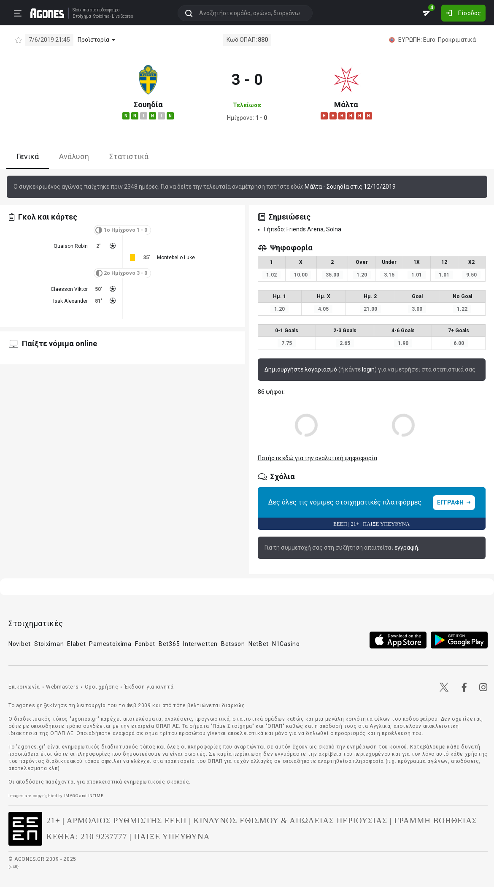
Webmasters (62, 687)
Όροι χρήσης (102, 687)
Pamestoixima (110, 643)
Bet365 (169, 643)
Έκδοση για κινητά (148, 687)
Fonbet (145, 643)
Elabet (76, 643)
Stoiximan (49, 643)
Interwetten (200, 643)
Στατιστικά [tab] (128, 156)
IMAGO (71, 795)
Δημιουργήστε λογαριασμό (301, 369)
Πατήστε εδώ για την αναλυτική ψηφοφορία (317, 458)
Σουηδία (148, 104)
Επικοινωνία (24, 687)
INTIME (96, 795)
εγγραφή (406, 547)
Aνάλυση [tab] (74, 156)
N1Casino (286, 643)
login (368, 369)
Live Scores (122, 16)
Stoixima (81, 10)
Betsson (233, 643)
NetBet (258, 643)
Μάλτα (346, 104)
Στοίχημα (82, 16)
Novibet (19, 643)
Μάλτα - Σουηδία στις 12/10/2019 (350, 186)
